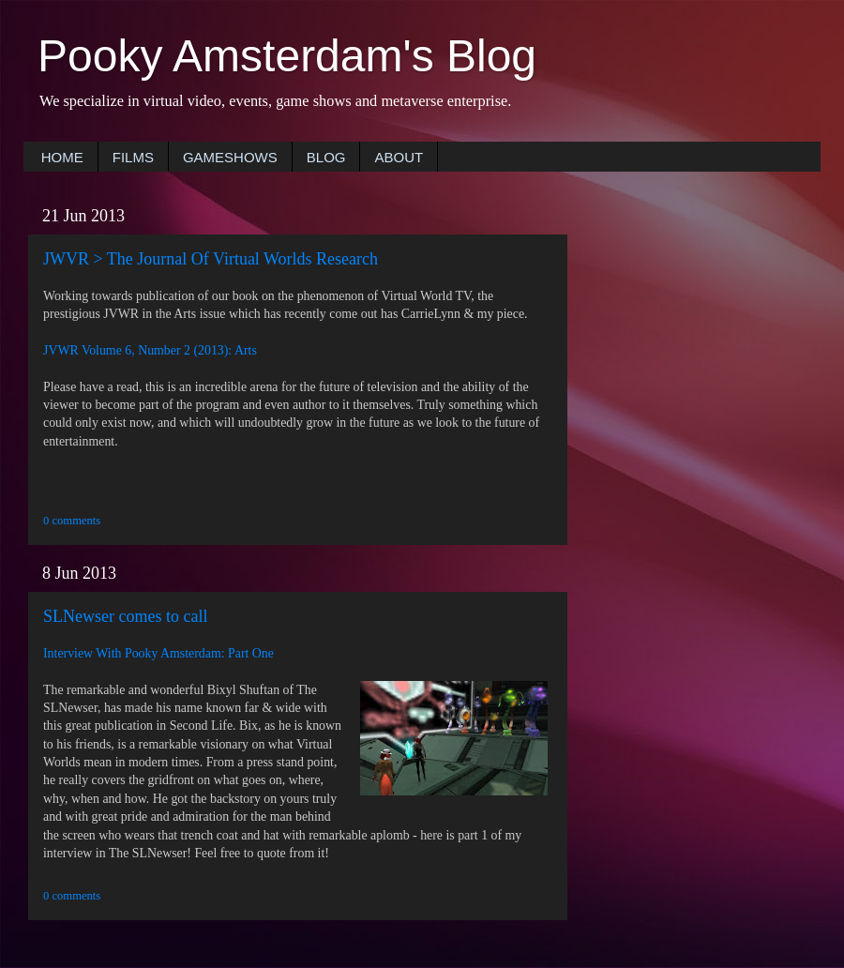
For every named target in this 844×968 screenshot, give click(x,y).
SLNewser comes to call (125, 616)
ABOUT (398, 157)
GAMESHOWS (230, 157)
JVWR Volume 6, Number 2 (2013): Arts (150, 350)
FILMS (133, 157)
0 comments (71, 520)
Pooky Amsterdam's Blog (287, 56)
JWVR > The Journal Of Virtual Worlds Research (210, 259)
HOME (62, 157)
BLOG (326, 157)
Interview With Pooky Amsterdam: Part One (158, 653)
